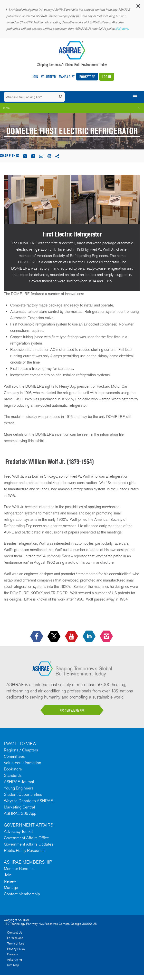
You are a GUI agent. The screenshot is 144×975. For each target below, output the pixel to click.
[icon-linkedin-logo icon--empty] (89, 636)
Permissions (15, 938)
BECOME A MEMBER (72, 710)
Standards (13, 775)
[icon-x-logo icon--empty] (54, 636)
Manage (11, 887)
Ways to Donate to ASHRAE (28, 800)
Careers (12, 954)
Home (6, 108)
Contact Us (14, 932)
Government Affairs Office (26, 837)
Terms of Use (15, 943)
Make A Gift (67, 76)
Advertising (14, 959)
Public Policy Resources (25, 850)
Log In (106, 76)
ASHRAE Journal (19, 781)
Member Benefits (19, 868)
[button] (138, 7)
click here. (122, 29)
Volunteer (48, 76)
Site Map (13, 965)
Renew (10, 881)
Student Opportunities (23, 794)
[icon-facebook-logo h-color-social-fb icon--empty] (37, 636)
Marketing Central (19, 807)
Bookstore (87, 76)
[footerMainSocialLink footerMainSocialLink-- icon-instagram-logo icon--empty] (106, 636)
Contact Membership (22, 893)
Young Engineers (18, 788)
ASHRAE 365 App (20, 813)
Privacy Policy (16, 949)
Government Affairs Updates (28, 844)
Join (35, 76)
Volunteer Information (22, 762)
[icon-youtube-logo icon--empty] (72, 636)
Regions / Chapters (21, 750)
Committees (14, 756)
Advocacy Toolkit (18, 831)
